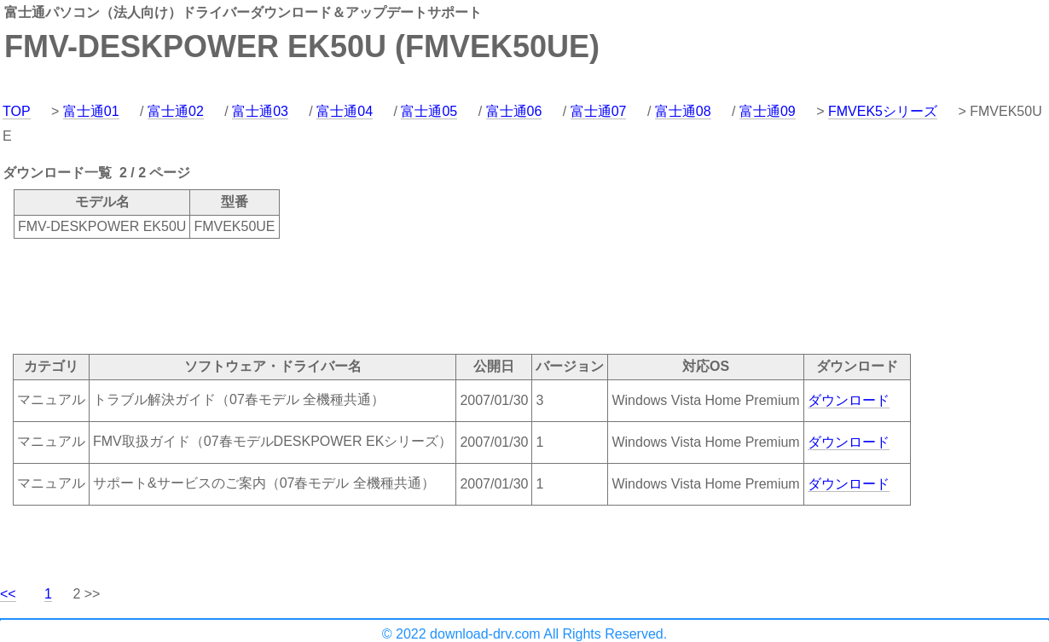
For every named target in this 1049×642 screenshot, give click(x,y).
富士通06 (514, 111)
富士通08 (683, 111)
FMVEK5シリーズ (882, 111)
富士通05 (429, 111)
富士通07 (599, 111)
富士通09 (767, 111)
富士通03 (260, 111)
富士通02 (176, 111)
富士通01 (91, 111)
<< (8, 594)
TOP (17, 111)
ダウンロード (849, 400)
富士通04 (344, 111)
